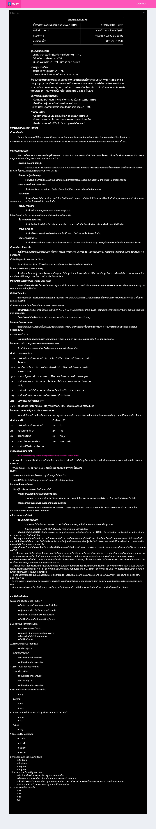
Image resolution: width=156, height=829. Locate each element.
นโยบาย (110, 822)
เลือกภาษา (142, 3)
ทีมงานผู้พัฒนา (120, 822)
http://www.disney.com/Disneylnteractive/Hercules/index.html (48, 455)
